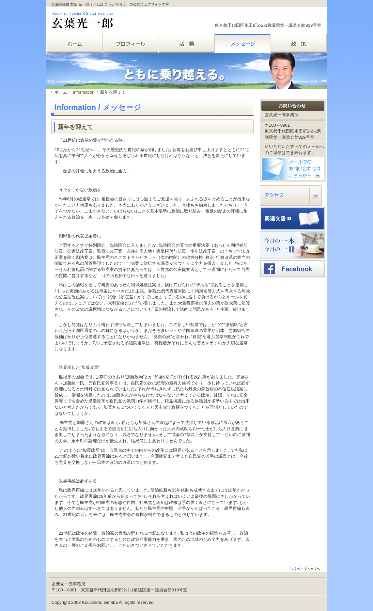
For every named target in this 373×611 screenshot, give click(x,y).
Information (83, 92)
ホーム (60, 92)
